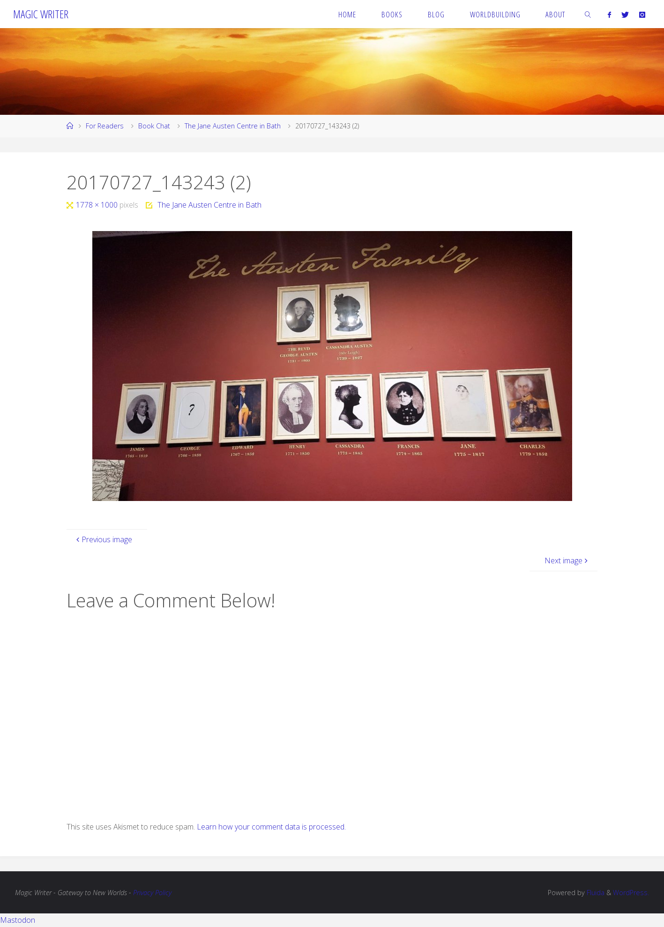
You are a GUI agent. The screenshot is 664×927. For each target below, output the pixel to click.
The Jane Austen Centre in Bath (233, 125)
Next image (567, 560)
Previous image (103, 539)
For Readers (105, 125)
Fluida (594, 892)
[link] (588, 14)
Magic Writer (40, 14)
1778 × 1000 (97, 205)
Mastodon (17, 920)
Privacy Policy (152, 892)
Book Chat (154, 125)
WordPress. (631, 892)
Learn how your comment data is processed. (271, 827)
